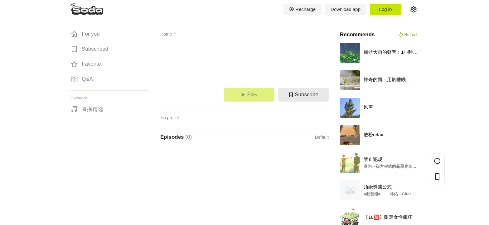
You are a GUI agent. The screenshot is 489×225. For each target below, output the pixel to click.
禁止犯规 (373, 159)
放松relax (373, 134)
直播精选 (92, 109)
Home (166, 34)
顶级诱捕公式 (378, 186)
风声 (368, 107)
